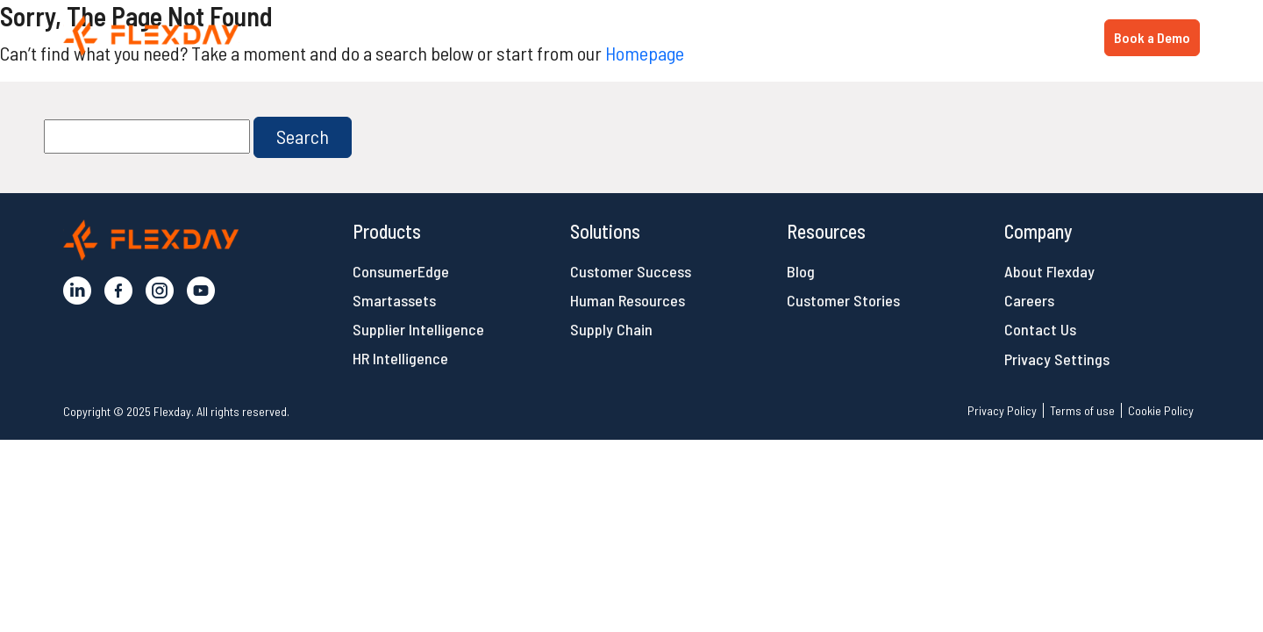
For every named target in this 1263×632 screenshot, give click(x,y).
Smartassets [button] (394, 300)
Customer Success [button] (630, 271)
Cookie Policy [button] (1161, 410)
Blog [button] (801, 271)
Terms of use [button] (1082, 410)
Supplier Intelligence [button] (418, 329)
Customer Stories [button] (843, 300)
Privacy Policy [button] (1002, 410)
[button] (151, 36)
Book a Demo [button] (1152, 37)
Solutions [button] (912, 36)
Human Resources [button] (627, 300)
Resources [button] (1024, 36)
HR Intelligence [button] (400, 358)
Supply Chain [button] (611, 329)
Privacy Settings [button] (1057, 359)
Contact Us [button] (1040, 329)
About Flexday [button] (1049, 271)
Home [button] (728, 36)
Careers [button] (1029, 300)
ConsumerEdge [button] (401, 271)
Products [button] (805, 36)
